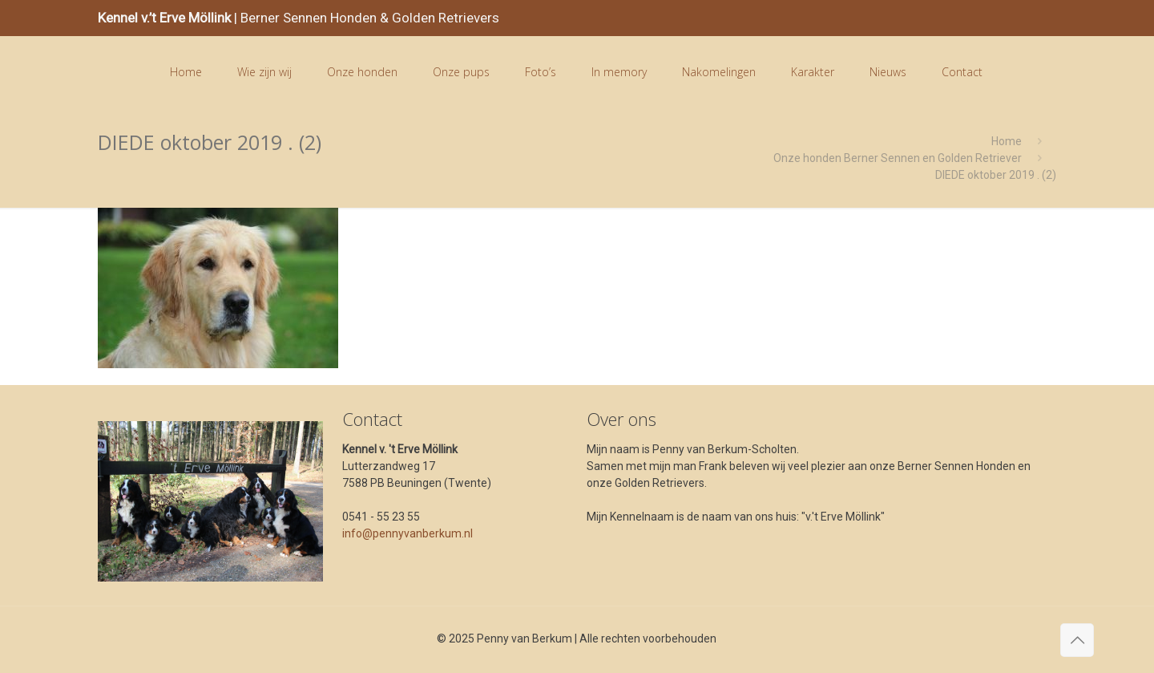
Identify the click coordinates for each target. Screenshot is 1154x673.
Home (1006, 141)
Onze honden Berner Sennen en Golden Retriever (897, 158)
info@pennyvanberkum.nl (407, 533)
